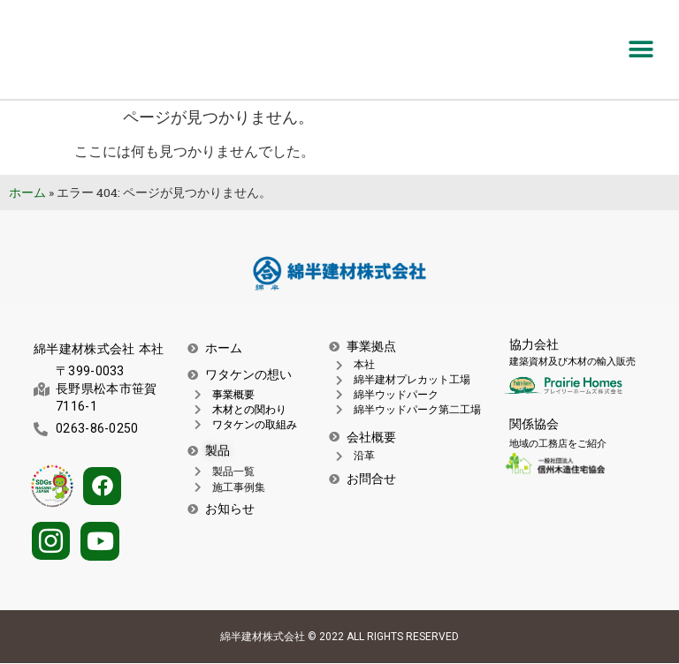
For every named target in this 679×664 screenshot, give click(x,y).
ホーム (27, 192)
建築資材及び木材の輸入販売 (572, 361)
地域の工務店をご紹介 (558, 443)
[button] (641, 50)
